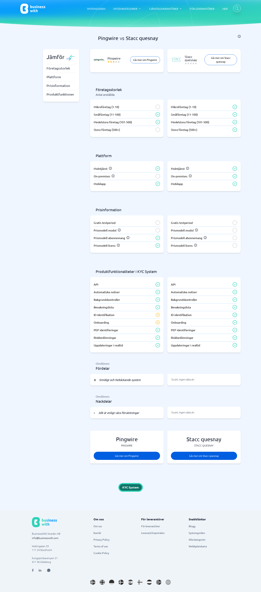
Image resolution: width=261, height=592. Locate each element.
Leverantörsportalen (153, 532)
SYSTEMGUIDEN (96, 8)
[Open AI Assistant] (49, 570)
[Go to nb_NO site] (158, 582)
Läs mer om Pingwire (145, 59)
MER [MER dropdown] (225, 8)
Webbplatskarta (198, 546)
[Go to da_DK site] (121, 582)
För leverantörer (150, 526)
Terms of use (101, 546)
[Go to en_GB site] (102, 582)
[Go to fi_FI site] (139, 582)
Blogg (192, 526)
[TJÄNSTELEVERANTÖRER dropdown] (165, 8)
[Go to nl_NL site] (149, 582)
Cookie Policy (101, 553)
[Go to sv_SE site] (92, 582)
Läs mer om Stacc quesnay (221, 59)
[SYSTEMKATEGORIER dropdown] (127, 8)
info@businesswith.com (45, 538)
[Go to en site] (168, 582)
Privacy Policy (101, 539)
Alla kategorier (197, 539)
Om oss (98, 526)
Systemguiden (197, 532)
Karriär (97, 532)
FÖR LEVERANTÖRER (202, 8)
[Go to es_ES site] (130, 582)
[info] (239, 36)
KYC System (130, 487)
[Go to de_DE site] (111, 582)
